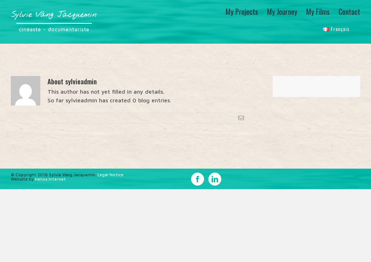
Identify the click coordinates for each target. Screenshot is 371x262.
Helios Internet (50, 178)
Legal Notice (110, 174)
